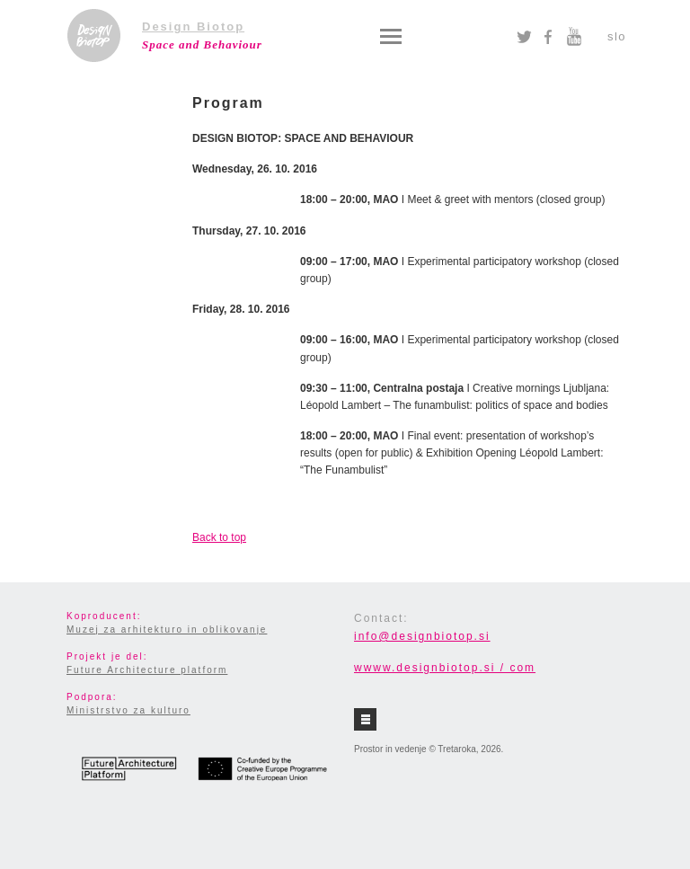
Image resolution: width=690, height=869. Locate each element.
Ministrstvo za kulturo (128, 710)
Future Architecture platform (146, 670)
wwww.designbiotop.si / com (444, 667)
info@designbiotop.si (422, 636)
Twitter (523, 36)
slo (616, 36)
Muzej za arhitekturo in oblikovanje (166, 629)
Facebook (548, 36)
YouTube (573, 36)
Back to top (219, 537)
